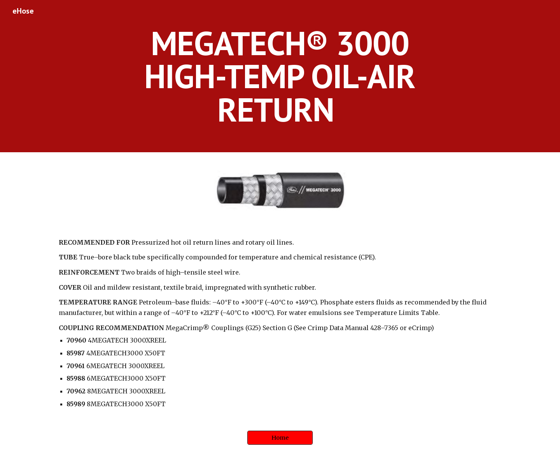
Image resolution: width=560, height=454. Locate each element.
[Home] (280, 438)
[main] (280, 76)
